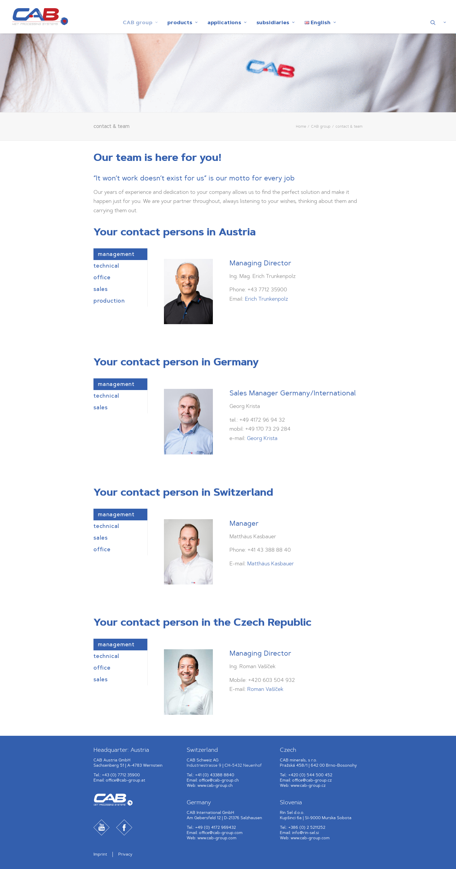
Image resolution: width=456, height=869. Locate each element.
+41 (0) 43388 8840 (214, 775)
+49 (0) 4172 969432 (215, 827)
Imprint (100, 854)
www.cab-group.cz (308, 785)
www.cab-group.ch (215, 785)
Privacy (125, 854)
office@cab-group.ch (219, 780)
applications (225, 22)
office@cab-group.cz (312, 780)
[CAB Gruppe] (38, 16)
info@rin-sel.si (305, 832)
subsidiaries (274, 22)
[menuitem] (138, 22)
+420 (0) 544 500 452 (310, 775)
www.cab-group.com (216, 837)
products (181, 22)
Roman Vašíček (265, 689)
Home (301, 126)
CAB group (138, 22)
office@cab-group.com (221, 832)
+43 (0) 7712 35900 (121, 775)
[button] (438, 22)
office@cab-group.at (125, 780)
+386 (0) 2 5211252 (306, 827)
